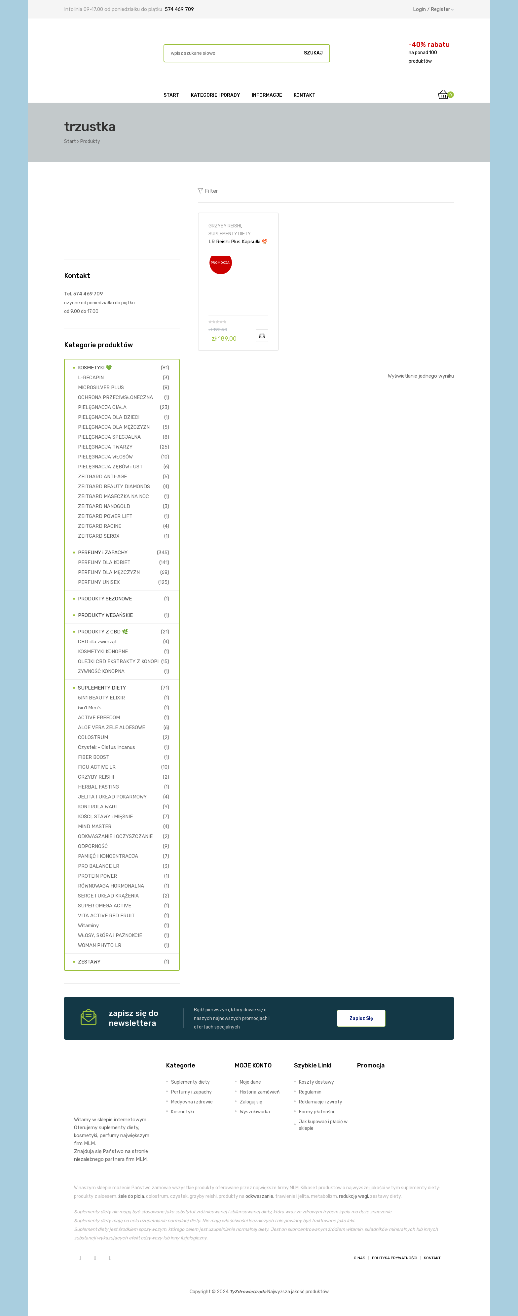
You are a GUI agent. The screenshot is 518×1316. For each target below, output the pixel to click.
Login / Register (433, 9)
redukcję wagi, (354, 1196)
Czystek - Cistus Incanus (106, 747)
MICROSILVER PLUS (101, 387)
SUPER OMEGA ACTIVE (104, 906)
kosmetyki (85, 1135)
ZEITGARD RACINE (99, 526)
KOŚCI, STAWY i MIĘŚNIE (105, 817)
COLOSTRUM (93, 737)
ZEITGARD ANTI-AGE (102, 477)
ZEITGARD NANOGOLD (104, 506)
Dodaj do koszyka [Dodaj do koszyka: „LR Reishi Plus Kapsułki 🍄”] (262, 335)
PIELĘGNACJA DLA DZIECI (108, 417)
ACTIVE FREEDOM (99, 718)
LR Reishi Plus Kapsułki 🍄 (238, 242)
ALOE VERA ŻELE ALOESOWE (111, 727)
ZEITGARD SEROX (99, 536)
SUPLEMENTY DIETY (229, 233)
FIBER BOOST (93, 757)
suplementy (112, 1127)
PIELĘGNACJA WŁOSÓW (105, 457)
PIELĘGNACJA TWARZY (105, 447)
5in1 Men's (89, 708)
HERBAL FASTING (98, 787)
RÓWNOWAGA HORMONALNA (111, 886)
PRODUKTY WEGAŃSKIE (105, 615)
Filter (208, 191)
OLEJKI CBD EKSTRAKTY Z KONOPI (118, 661)
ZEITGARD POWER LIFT (105, 516)
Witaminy (88, 925)
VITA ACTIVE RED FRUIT (106, 916)
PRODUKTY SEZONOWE (105, 599)
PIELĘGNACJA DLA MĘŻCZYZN (114, 427)
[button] (361, 1018)
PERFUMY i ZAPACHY (103, 553)
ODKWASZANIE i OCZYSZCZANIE (115, 836)
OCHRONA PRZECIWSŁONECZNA (115, 397)
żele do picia (131, 1196)
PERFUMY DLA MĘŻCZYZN (109, 572)
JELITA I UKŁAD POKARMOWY (112, 797)
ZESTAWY (89, 962)
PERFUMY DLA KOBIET (104, 562)
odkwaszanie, (259, 1196)
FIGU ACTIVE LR (97, 767)
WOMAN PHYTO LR (99, 945)
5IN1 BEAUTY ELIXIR (101, 698)
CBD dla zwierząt (97, 642)
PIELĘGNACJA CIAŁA (102, 407)
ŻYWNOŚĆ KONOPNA (101, 671)
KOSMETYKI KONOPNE (103, 652)
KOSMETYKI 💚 (95, 368)
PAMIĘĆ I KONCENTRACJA (108, 856)
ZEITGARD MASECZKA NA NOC (113, 496)
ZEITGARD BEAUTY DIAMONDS (114, 486)
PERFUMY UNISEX (99, 582)
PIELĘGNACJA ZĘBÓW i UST (110, 467)
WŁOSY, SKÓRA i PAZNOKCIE (110, 935)
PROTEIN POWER (97, 876)
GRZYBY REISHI (224, 225)
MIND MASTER (94, 826)
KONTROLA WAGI (97, 807)
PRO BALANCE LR (98, 866)
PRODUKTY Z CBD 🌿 (103, 632)
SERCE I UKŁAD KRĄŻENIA (108, 896)
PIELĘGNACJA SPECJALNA (109, 437)
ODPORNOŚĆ (93, 846)
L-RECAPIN (91, 378)
